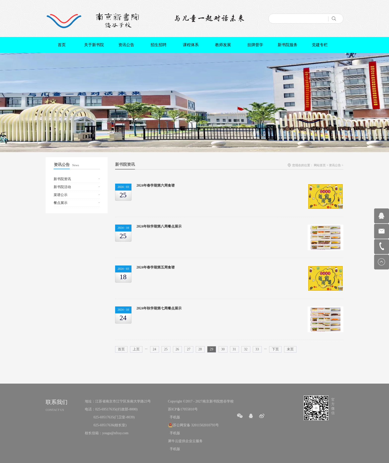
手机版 (174, 417)
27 (189, 349)
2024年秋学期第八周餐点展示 (159, 226)
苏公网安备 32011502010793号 (196, 425)
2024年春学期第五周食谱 (155, 267)
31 (234, 349)
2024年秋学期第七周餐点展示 (159, 308)
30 (223, 349)
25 (166, 349)
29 (211, 349)
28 (200, 349)
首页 (62, 45)
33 (257, 349)
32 (246, 349)
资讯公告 (335, 165)
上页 (136, 349)
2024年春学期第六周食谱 (155, 185)
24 (154, 349)
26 (177, 349)
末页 (290, 349)
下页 (275, 349)
